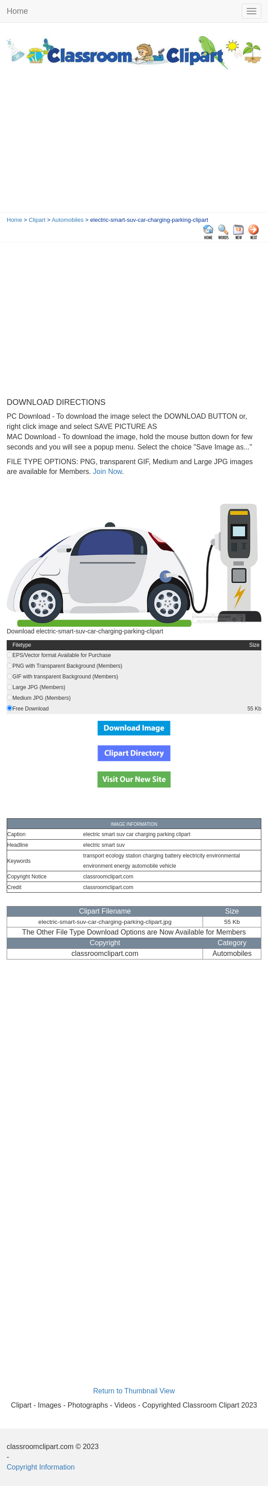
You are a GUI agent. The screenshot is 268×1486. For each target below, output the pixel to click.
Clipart (37, 219)
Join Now (106, 471)
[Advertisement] (134, 145)
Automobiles (68, 219)
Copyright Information (41, 1467)
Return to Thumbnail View (134, 1391)
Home (17, 11)
